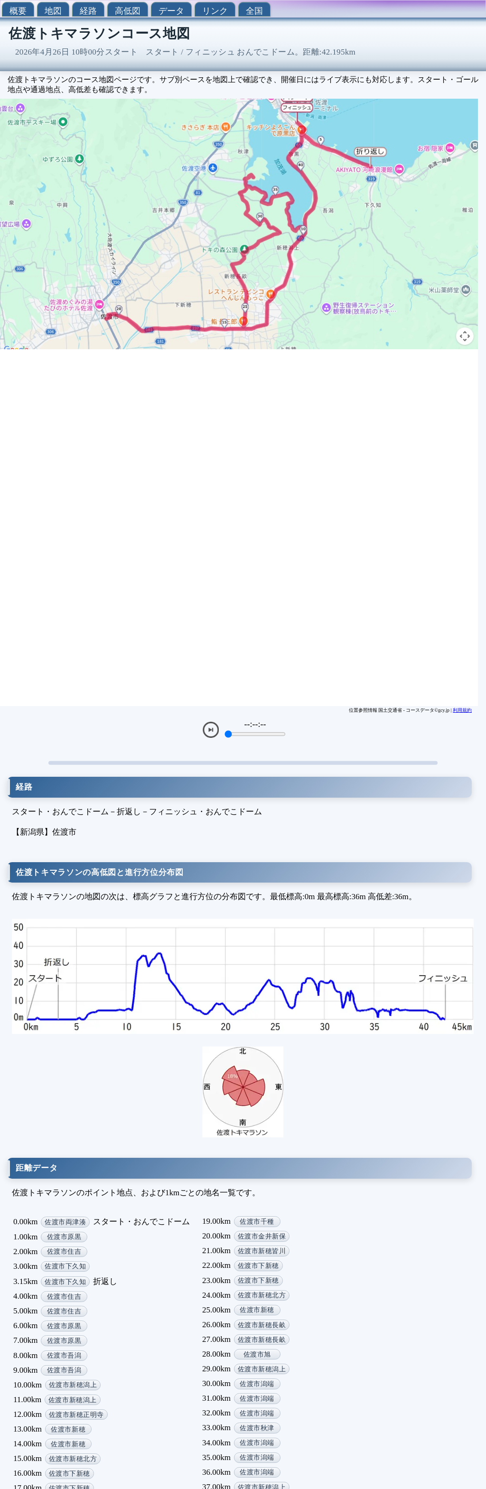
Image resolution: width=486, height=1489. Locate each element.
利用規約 (462, 710)
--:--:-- (255, 724)
